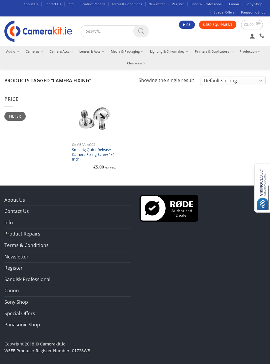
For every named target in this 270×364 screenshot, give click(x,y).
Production (250, 51)
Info (71, 4)
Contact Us (53, 4)
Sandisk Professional (207, 4)
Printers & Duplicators (214, 51)
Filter (15, 116)
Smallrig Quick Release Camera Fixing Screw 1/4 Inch (93, 155)
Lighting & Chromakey (169, 51)
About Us (31, 4)
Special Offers (224, 12)
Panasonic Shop (253, 12)
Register (178, 4)
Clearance (136, 63)
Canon (234, 4)
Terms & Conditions (127, 4)
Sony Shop (254, 4)
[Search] (141, 31)
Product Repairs (92, 4)
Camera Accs (61, 51)
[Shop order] (233, 80)
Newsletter (157, 4)
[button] (252, 24)
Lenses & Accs (91, 51)
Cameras (34, 51)
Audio (12, 51)
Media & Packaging (127, 51)
